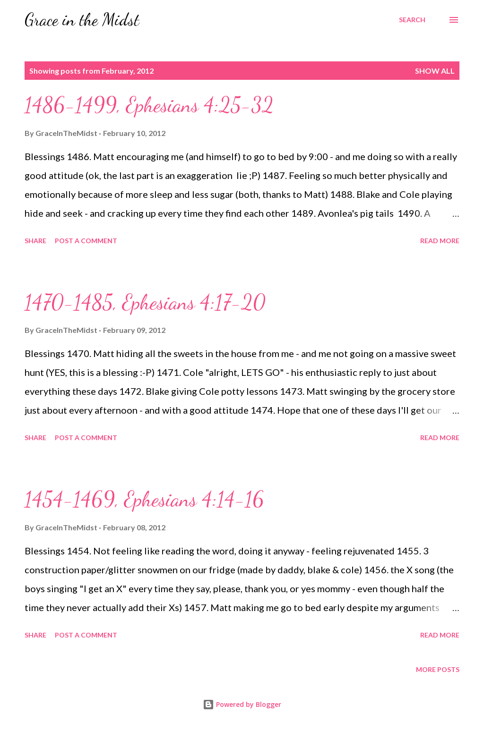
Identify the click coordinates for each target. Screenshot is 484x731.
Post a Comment (86, 241)
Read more (439, 241)
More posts (437, 669)
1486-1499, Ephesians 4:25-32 (149, 105)
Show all (435, 70)
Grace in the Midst (82, 19)
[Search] (412, 19)
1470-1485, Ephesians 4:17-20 (145, 302)
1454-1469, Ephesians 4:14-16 (144, 499)
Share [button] (35, 241)
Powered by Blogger (242, 704)
